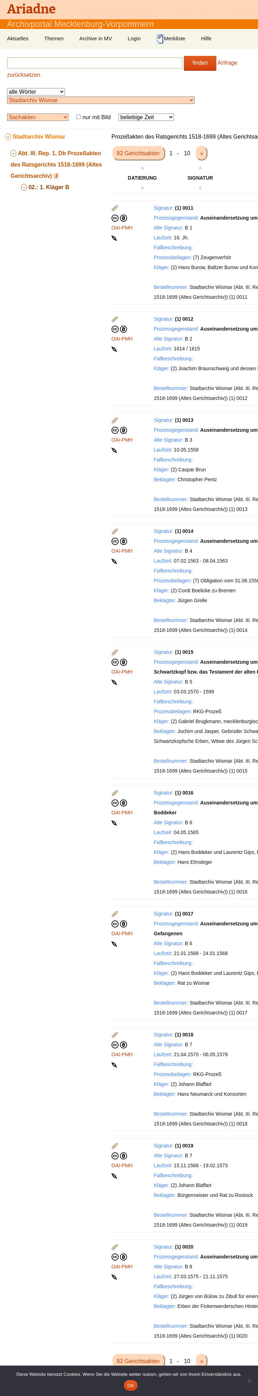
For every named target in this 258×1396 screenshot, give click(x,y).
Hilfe (206, 38)
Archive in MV (95, 38)
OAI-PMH (122, 228)
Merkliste (170, 38)
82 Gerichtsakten (139, 153)
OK (130, 1385)
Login (134, 38)
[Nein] (249, 1380)
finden (200, 63)
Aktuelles (18, 38)
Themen (54, 38)
